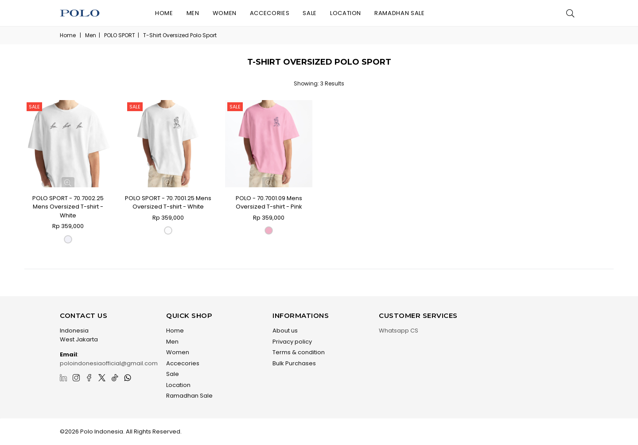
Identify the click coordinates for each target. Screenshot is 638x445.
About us (285, 330)
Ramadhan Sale (399, 13)
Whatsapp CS (398, 330)
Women (225, 13)
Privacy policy (292, 341)
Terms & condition (298, 352)
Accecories (270, 13)
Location (345, 13)
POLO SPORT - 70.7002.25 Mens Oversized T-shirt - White (68, 207)
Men (193, 13)
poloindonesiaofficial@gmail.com (109, 363)
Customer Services (418, 316)
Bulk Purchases (294, 363)
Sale (310, 13)
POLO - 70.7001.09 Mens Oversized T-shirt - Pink (269, 202)
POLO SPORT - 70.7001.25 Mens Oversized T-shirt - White (168, 202)
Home (164, 13)
